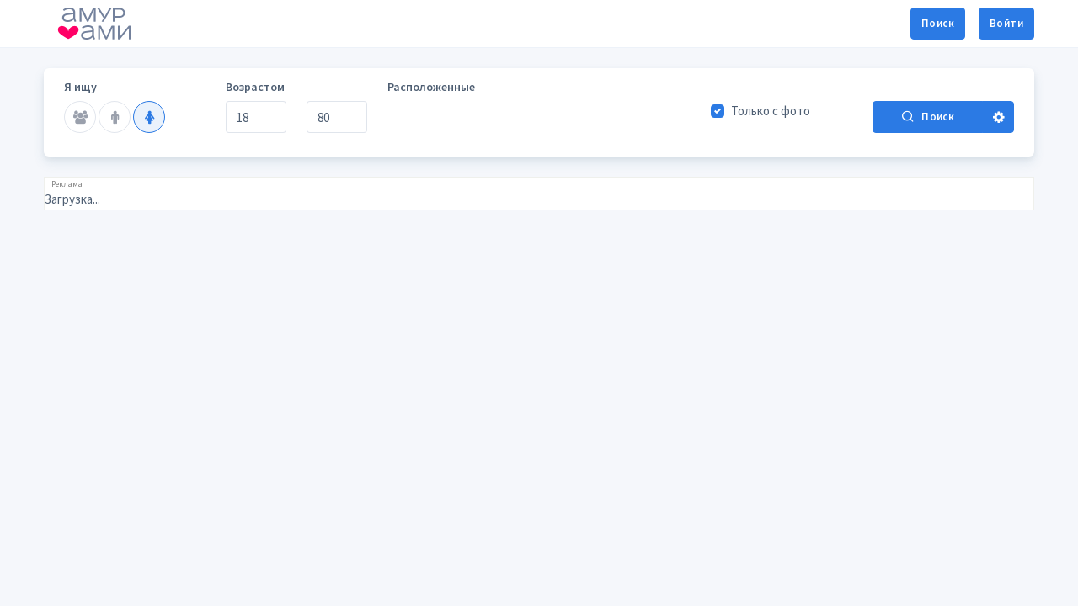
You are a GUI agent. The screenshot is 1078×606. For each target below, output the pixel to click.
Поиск (937, 23)
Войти (1006, 23)
